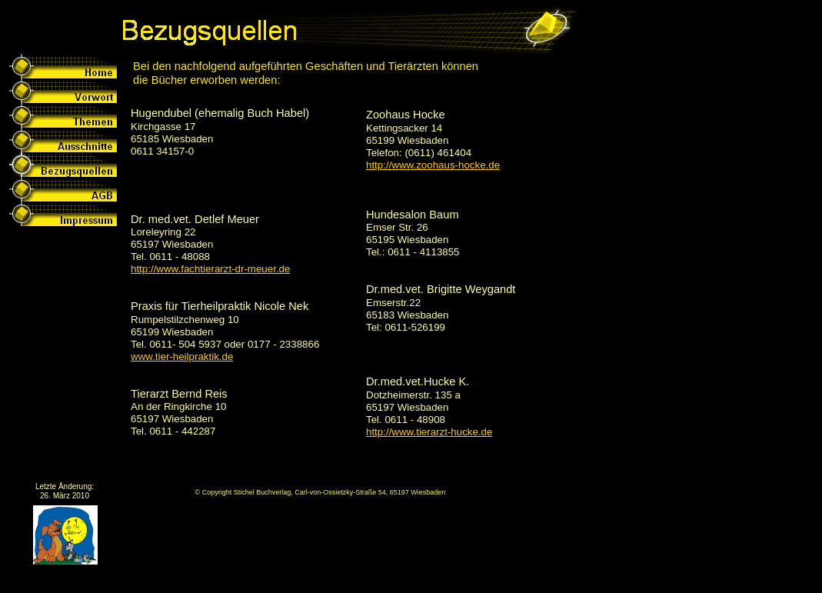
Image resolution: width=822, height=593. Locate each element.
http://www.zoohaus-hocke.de (433, 165)
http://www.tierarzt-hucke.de (429, 432)
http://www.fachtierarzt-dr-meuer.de (210, 269)
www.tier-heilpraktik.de (182, 356)
